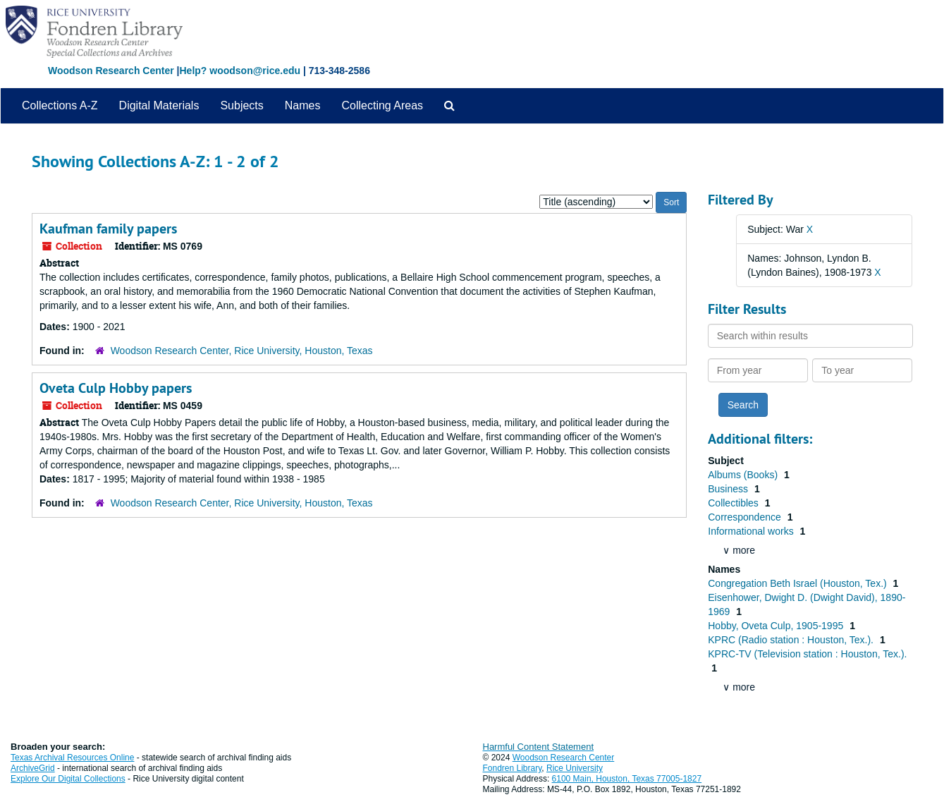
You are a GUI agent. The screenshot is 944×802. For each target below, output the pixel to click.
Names (303, 105)
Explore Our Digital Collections (68, 779)
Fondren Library (512, 768)
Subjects (241, 105)
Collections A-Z (60, 105)
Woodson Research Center (111, 70)
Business (729, 488)
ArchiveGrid (33, 768)
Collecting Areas (382, 105)
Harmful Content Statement (538, 746)
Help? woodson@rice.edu (239, 70)
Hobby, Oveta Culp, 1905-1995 (777, 625)
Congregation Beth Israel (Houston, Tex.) (798, 583)
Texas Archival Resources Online (72, 757)
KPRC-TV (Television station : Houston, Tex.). (807, 654)
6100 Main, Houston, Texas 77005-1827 (627, 779)
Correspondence (745, 517)
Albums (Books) (744, 474)
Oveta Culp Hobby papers (115, 388)
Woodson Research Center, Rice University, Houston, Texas (242, 350)
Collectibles (734, 503)
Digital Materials (159, 105)
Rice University (574, 768)
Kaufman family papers (108, 228)
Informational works (752, 531)
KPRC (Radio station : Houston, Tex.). (792, 639)
